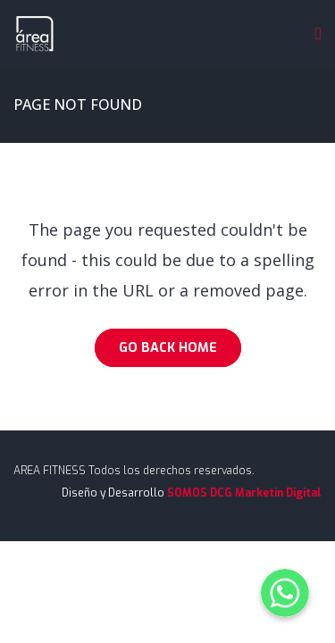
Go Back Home (168, 347)
